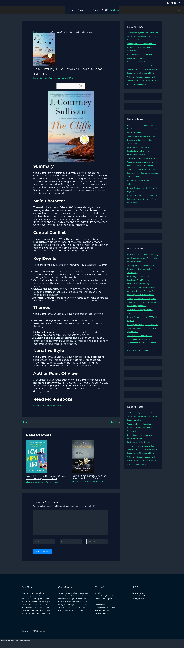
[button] (87, 10)
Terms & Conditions (140, 600)
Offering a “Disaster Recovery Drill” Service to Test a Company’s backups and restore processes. (142, 84)
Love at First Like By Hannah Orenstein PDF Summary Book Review (44, 478)
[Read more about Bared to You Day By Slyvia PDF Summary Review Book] (83, 456)
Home (70, 10)
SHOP (105, 10)
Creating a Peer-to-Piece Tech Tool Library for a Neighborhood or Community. (142, 47)
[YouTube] (172, 3)
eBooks (54, 78)
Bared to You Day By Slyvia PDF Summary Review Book (90, 477)
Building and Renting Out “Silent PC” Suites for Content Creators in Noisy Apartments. (142, 206)
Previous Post (28, 422)
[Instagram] (175, 3)
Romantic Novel (39, 484)
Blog (95, 10)
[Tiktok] (179, 3)
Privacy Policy (138, 603)
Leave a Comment (41, 78)
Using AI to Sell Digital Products (141, 361)
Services (83, 10)
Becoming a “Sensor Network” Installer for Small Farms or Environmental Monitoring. (140, 58)
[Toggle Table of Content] (80, 86)
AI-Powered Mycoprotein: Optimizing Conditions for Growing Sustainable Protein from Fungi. (142, 36)
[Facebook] (168, 3)
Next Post (115, 422)
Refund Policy (138, 597)
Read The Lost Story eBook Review (48, 405)
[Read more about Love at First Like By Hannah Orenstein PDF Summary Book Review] (36, 457)
